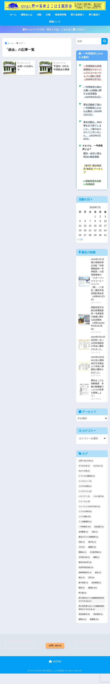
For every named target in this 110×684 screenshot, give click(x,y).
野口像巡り (94, 14)
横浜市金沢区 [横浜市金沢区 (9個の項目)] (85, 573)
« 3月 (80, 242)
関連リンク (55, 21)
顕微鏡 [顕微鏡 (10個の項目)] (94, 630)
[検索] (104, 41)
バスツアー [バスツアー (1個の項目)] (84, 506)
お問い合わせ (55, 656)
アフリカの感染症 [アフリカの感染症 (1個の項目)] (87, 486)
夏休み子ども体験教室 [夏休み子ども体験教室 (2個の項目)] (88, 547)
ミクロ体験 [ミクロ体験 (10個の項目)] (85, 527)
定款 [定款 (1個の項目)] (82, 552)
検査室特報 (60, 14)
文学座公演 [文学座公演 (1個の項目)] (84, 568)
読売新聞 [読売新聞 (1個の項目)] (96, 593)
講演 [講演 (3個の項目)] (82, 598)
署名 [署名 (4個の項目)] (82, 588)
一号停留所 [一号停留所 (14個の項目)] (85, 537)
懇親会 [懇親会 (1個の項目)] (82, 562)
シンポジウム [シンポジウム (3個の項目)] (85, 501)
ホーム (13, 14)
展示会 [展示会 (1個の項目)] (92, 552)
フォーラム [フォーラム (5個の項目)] (84, 512)
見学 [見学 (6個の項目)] (91, 588)
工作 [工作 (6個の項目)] (82, 557)
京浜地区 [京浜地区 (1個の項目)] (99, 537)
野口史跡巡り (77, 14)
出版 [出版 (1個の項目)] (95, 542)
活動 (39, 14)
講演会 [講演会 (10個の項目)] (92, 598)
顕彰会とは (26, 14)
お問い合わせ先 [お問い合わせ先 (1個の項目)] (86, 471)
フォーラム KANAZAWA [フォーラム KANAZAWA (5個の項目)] (89, 517)
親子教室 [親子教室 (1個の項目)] (83, 593)
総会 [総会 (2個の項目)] (98, 583)
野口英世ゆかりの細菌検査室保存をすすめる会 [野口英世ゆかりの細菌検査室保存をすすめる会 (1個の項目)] (91, 609)
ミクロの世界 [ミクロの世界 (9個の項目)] (85, 522)
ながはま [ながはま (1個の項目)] (98, 476)
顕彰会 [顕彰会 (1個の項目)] (82, 630)
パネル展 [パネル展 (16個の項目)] (98, 506)
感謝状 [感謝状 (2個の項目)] (92, 557)
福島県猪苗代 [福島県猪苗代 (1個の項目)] (85, 583)
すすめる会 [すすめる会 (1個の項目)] (84, 476)
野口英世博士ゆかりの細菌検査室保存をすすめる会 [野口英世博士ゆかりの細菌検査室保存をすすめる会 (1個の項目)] (91, 617)
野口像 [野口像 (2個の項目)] (82, 603)
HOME (55, 672)
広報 (48, 14)
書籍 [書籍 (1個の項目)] (96, 568)
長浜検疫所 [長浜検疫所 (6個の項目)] (84, 624)
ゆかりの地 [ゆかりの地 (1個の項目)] (84, 481)
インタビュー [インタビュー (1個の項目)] (85, 491)
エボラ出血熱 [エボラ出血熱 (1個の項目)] (85, 496)
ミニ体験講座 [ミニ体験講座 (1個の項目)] (85, 532)
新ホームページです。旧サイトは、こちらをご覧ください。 (55, 29)
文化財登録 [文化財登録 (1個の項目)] (95, 562)
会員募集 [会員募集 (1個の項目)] (83, 542)
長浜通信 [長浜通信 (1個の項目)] (98, 624)
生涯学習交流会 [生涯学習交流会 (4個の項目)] (86, 578)
